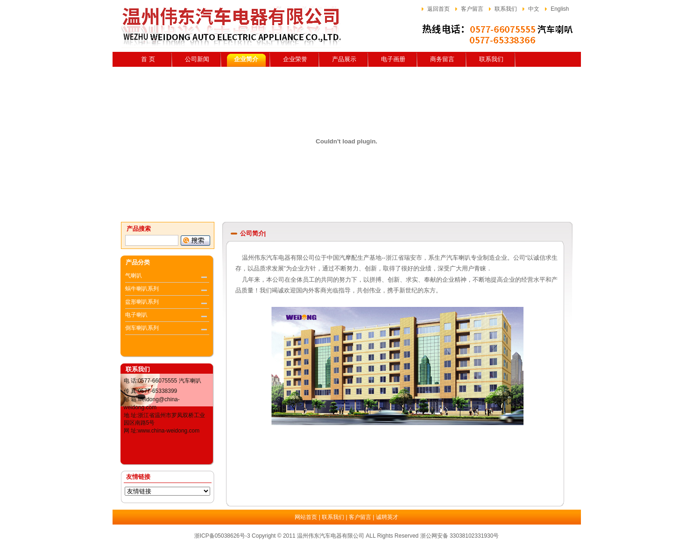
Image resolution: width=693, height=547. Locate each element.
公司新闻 (197, 59)
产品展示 (344, 59)
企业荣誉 (295, 59)
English (560, 9)
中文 (533, 9)
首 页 (148, 59)
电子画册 (393, 59)
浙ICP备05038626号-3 (222, 536)
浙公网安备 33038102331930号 (459, 536)
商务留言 (442, 59)
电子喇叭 (136, 315)
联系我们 (506, 9)
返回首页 (438, 9)
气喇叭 (133, 275)
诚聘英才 (387, 517)
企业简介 (246, 59)
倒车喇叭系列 (142, 328)
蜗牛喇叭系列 (142, 288)
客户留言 (472, 9)
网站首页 (306, 517)
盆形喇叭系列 (142, 301)
